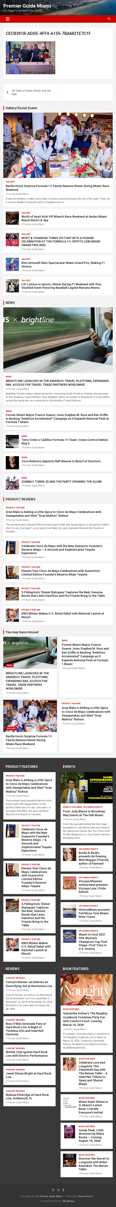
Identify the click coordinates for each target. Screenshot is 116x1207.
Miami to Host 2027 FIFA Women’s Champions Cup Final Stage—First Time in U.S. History (93, 941)
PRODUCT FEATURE (15, 508)
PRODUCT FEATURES (22, 767)
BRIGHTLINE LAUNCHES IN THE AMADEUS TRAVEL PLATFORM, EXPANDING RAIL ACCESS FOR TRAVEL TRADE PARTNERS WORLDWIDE (27, 680)
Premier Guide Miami (27, 6)
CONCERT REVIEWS (15, 978)
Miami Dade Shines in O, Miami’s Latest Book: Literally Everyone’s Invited (93, 1107)
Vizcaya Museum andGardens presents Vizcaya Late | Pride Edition (93, 886)
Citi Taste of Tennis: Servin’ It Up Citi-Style (31, 92)
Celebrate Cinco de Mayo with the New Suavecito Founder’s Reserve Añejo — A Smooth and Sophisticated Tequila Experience (61, 549)
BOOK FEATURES (76, 969)
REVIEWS (12, 969)
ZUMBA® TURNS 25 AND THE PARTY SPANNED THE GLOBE (61, 481)
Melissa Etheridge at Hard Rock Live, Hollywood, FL (27, 1096)
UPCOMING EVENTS (92, 807)
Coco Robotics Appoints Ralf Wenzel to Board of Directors (61, 461)
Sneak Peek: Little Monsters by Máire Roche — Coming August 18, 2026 (91, 1135)
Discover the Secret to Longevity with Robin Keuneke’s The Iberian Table (94, 1164)
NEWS (10, 303)
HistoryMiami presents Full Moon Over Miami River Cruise (94, 913)
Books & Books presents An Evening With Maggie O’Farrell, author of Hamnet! (94, 858)
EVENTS (69, 767)
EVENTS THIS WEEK (72, 807)
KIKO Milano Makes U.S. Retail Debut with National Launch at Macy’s (36, 948)
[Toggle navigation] (7, 19)
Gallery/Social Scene (21, 108)
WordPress (69, 1201)
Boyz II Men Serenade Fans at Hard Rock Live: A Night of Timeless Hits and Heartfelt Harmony (26, 1029)
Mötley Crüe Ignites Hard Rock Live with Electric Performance (27, 1053)
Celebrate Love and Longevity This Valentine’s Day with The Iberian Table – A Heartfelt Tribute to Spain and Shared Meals (93, 1073)
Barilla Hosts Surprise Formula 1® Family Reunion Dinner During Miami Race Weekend (29, 740)
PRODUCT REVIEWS (20, 499)
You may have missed (22, 632)
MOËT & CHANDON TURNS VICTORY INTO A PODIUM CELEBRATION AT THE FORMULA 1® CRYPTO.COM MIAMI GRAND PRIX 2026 (60, 241)
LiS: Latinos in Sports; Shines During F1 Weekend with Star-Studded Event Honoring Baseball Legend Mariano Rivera (61, 286)
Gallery (10, 182)
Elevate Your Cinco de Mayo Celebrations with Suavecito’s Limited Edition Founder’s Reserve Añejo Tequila (60, 572)
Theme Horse (85, 1196)
